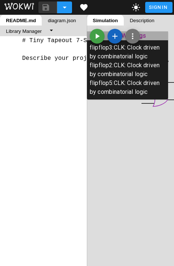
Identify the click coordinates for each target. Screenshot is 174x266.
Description (142, 20)
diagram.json (62, 20)
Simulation (105, 20)
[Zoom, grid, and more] (132, 36)
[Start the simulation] (97, 36)
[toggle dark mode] (136, 7)
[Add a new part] (115, 36)
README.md (21, 20)
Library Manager (24, 31)
